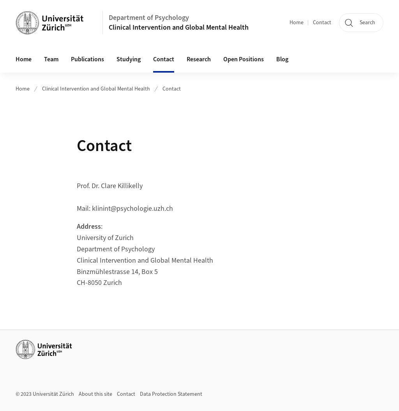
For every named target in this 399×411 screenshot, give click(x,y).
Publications (87, 59)
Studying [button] (129, 59)
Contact (322, 23)
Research (199, 59)
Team (51, 59)
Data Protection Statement (171, 394)
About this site (95, 394)
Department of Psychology (149, 18)
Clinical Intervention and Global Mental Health (179, 27)
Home (297, 23)
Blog (282, 59)
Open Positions (243, 59)
